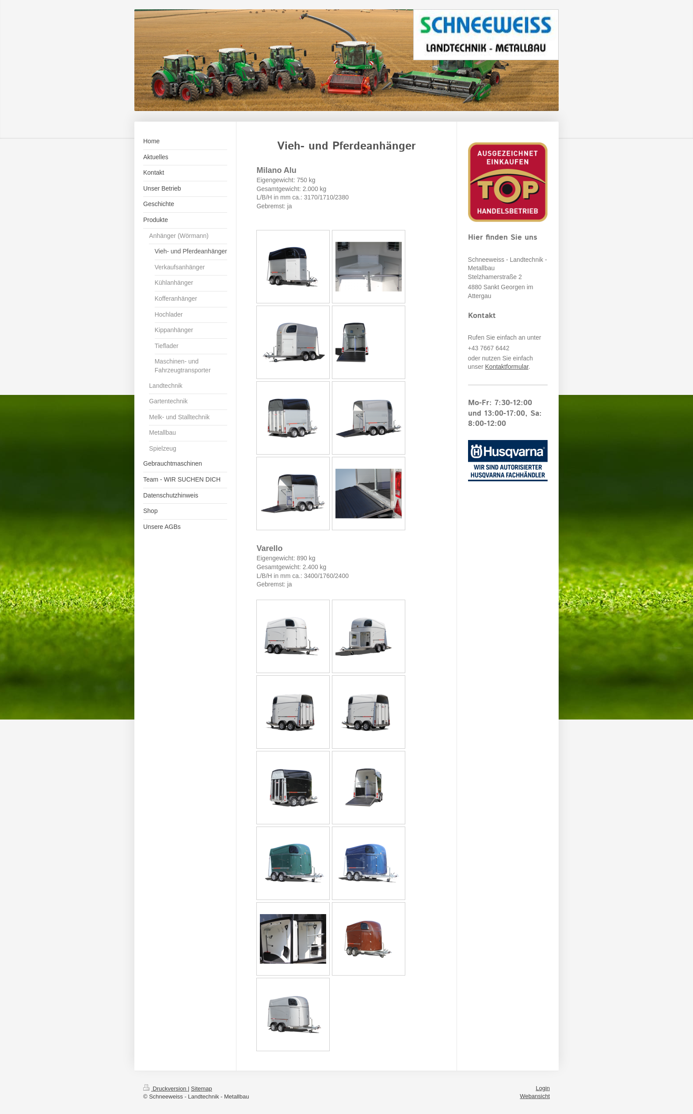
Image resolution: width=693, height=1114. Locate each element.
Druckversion (165, 1088)
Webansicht (535, 1096)
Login (543, 1088)
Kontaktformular (507, 366)
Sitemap (201, 1088)
